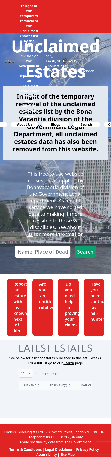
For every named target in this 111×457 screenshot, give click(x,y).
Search (85, 251)
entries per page (38, 373)
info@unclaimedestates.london (70, 71)
